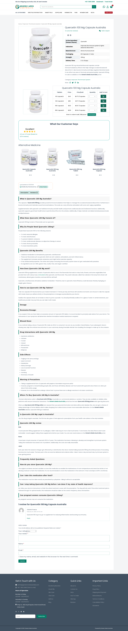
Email (20, 550)
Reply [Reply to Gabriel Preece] (28, 518)
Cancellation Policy (98, 602)
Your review (23, 534)
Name (21, 544)
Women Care (84, 12)
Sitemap (73, 599)
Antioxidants (42, 275)
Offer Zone (108, 12)
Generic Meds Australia (31, 628)
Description (24, 192)
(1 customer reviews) (71, 31)
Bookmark (100, 2)
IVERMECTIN (68, 12)
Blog (50, 602)
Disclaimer (96, 605)
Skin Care (51, 592)
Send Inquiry (91, 114)
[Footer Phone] (31, 587)
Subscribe (41, 616)
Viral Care (51, 595)
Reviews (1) (34, 192)
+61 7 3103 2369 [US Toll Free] (90, 2)
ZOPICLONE (58, 12)
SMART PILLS (48, 12)
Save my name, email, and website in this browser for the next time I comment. (49, 557)
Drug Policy (96, 589)
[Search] (94, 6)
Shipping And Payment (99, 592)
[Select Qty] (92, 96)
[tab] (24, 193)
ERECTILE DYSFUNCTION (35, 12)
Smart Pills (52, 589)
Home (20, 24)
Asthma (51, 599)
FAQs (72, 592)
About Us (73, 586)
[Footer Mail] (31, 585)
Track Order (109, 2)
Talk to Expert (104, 31)
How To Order (74, 595)
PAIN (76, 12)
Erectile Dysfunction (54, 586)
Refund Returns (97, 595)
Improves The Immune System (31, 24)
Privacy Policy (97, 586)
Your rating (22, 531)
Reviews (72, 602)
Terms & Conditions (98, 599)
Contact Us (73, 589)
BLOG (92, 12)
